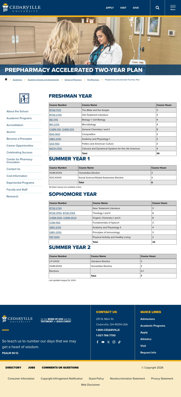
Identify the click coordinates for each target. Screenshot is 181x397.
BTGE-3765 (69, 213)
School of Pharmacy (73, 79)
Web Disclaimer (90, 385)
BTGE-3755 (55, 213)
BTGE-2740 (55, 208)
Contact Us (13, 169)
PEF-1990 (54, 237)
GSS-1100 (54, 143)
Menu (173, 8)
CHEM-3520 (70, 218)
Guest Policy (96, 378)
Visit (123, 8)
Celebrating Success (19, 152)
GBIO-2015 (55, 227)
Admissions (147, 319)
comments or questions (60, 368)
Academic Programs (19, 118)
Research (12, 196)
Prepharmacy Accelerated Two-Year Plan (122, 79)
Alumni (11, 132)
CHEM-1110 (55, 129)
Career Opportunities (20, 145)
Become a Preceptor (19, 139)
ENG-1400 (54, 134)
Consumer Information (21, 378)
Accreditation (15, 125)
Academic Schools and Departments (43, 79)
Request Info (148, 352)
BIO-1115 (53, 119)
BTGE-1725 (55, 110)
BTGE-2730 (55, 115)
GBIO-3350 (55, 232)
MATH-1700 (55, 148)
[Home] (6, 79)
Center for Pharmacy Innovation (19, 160)
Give (136, 8)
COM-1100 (54, 222)
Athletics (145, 339)
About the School (17, 111)
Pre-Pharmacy (93, 79)
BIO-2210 (54, 124)
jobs (31, 368)
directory (13, 368)
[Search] (157, 7)
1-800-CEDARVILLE (108, 330)
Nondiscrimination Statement (127, 378)
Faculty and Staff (17, 189)
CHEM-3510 (55, 218)
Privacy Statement (162, 378)
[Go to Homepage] (21, 11)
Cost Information (17, 176)
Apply (110, 8)
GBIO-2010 (55, 139)
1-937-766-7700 (106, 335)
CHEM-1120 (68, 129)
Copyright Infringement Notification (62, 378)
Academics (17, 79)
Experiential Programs (20, 182)
